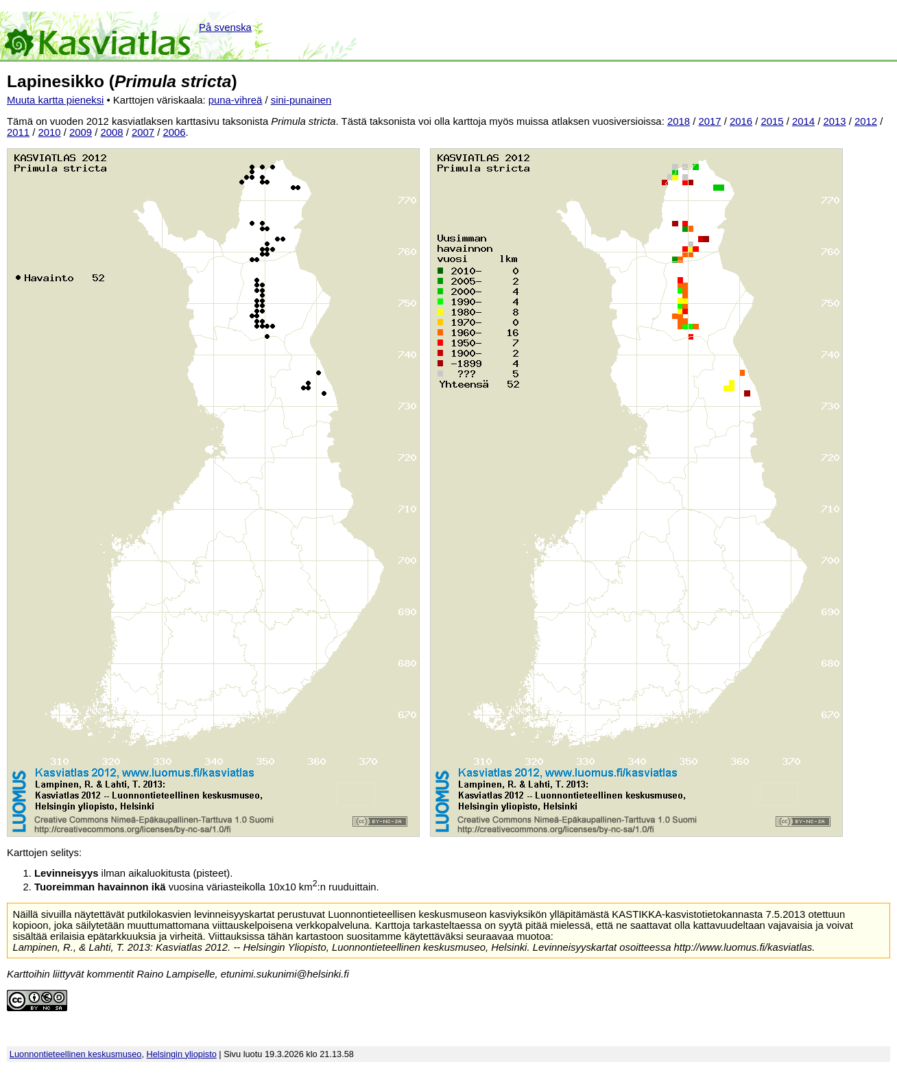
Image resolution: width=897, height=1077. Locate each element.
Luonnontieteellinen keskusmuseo (76, 1054)
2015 (772, 121)
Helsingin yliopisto (182, 1054)
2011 (18, 132)
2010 (49, 132)
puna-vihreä (235, 100)
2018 (678, 121)
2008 (112, 132)
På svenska (225, 27)
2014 (803, 121)
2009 (80, 132)
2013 (834, 121)
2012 (865, 121)
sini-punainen (301, 100)
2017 (709, 121)
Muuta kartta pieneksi (55, 100)
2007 (143, 132)
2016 (741, 121)
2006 (174, 132)
